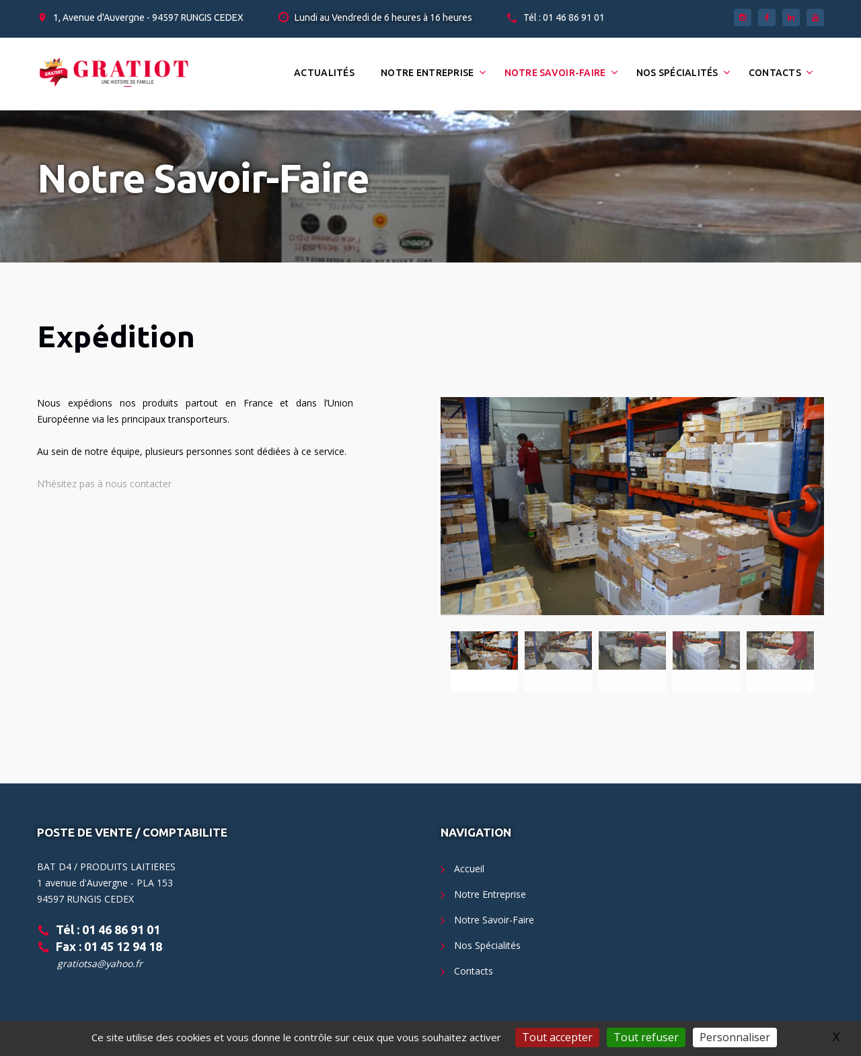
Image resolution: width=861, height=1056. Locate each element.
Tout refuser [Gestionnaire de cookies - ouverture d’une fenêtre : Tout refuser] (646, 1037)
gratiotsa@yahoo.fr (100, 963)
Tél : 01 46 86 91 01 (564, 17)
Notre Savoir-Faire (555, 72)
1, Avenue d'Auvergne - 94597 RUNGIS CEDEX (148, 17)
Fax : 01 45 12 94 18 (109, 946)
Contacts (775, 72)
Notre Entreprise (427, 72)
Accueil (469, 868)
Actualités (324, 72)
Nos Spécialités (677, 72)
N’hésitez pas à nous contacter (104, 483)
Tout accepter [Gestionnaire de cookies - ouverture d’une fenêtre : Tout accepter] (557, 1037)
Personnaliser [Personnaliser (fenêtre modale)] (735, 1037)
